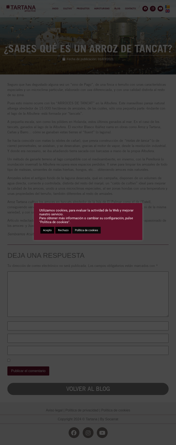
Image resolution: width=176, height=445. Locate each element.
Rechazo (63, 230)
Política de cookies (86, 230)
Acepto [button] (47, 230)
